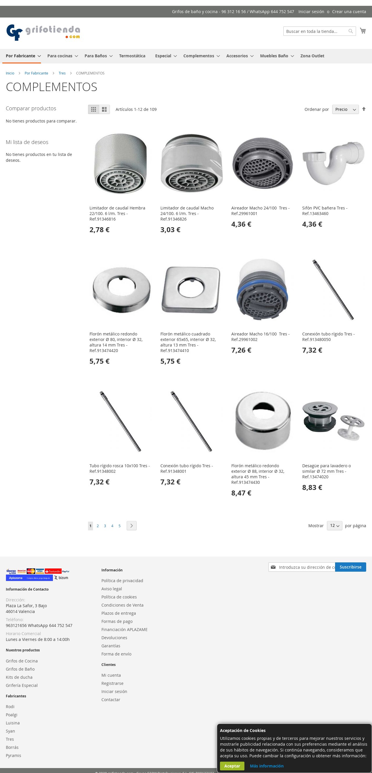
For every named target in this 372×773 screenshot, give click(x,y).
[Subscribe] (350, 567)
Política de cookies (119, 597)
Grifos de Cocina (22, 661)
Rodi (10, 706)
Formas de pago (117, 621)
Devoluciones (114, 637)
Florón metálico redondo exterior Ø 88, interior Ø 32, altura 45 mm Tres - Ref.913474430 (257, 474)
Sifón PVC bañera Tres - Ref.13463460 (325, 210)
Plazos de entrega (118, 613)
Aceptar (232, 766)
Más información (267, 766)
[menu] (186, 56)
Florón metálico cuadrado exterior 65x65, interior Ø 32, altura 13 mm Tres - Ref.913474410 (188, 342)
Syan (10, 731)
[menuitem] (21, 56)
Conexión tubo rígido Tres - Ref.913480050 (328, 336)
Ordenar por (317, 109)
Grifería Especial (22, 685)
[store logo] (43, 33)
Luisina (13, 723)
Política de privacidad (122, 580)
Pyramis (13, 755)
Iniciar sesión (311, 11)
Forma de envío (116, 654)
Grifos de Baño (20, 669)
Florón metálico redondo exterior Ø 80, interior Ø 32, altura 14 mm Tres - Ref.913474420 (116, 342)
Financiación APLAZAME (124, 629)
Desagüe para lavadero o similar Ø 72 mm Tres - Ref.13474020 (326, 471)
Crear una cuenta (349, 11)
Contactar (110, 699)
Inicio (10, 73)
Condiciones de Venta (122, 605)
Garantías (110, 645)
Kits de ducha (19, 677)
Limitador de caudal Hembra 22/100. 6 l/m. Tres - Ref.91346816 (117, 213)
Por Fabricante (37, 73)
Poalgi (11, 714)
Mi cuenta (111, 675)
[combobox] (319, 31)
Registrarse (112, 683)
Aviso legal (111, 588)
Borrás (12, 747)
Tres (63, 73)
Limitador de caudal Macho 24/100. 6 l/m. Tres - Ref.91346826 (187, 213)
